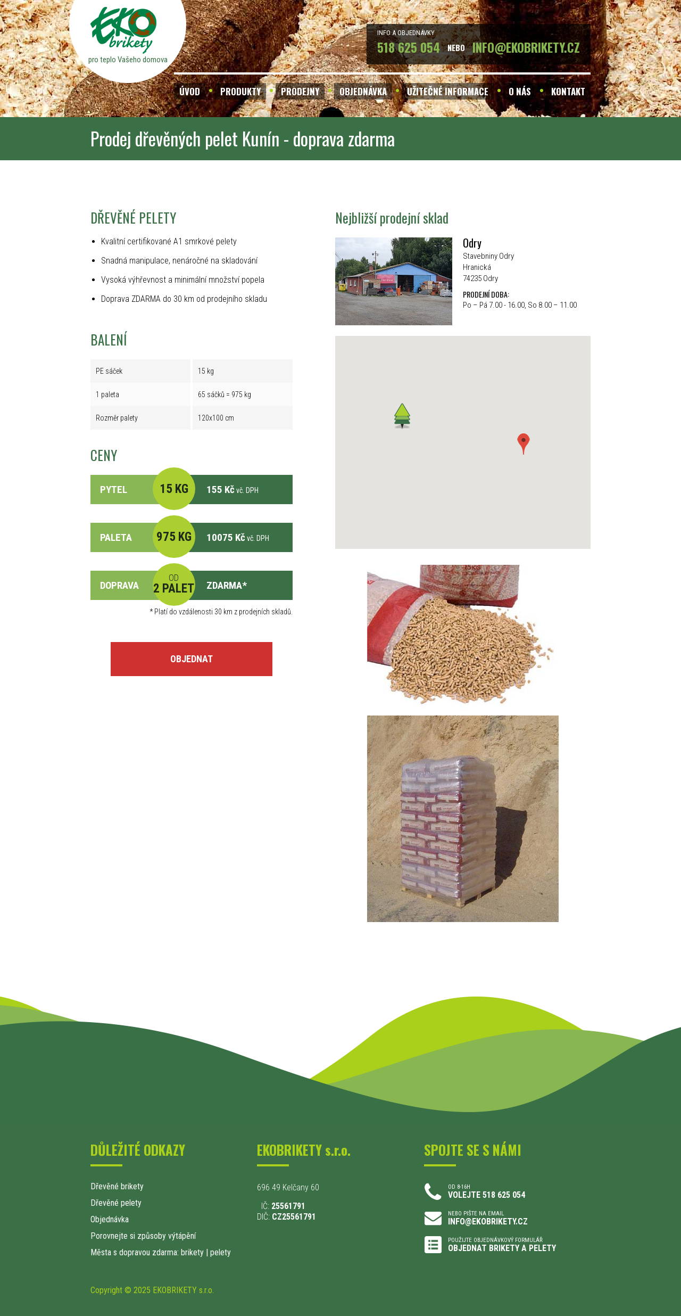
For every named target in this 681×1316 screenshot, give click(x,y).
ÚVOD (189, 91)
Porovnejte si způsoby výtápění (143, 1236)
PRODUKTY (240, 91)
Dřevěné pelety (116, 1203)
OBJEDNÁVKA (363, 91)
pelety (220, 1252)
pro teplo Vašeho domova (128, 59)
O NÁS (520, 91)
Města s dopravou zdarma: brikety (147, 1252)
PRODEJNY (300, 91)
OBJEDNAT (191, 658)
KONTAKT (568, 91)
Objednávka (109, 1219)
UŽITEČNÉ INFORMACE (447, 91)
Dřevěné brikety (117, 1186)
